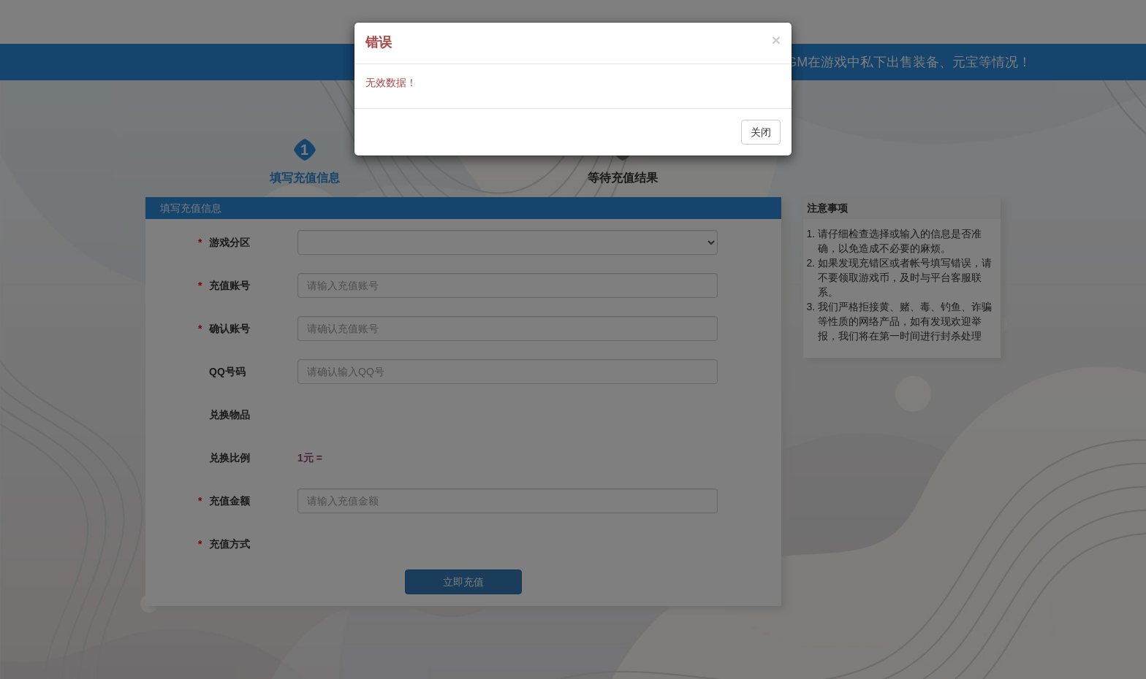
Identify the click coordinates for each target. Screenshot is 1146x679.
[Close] (776, 39)
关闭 (761, 132)
